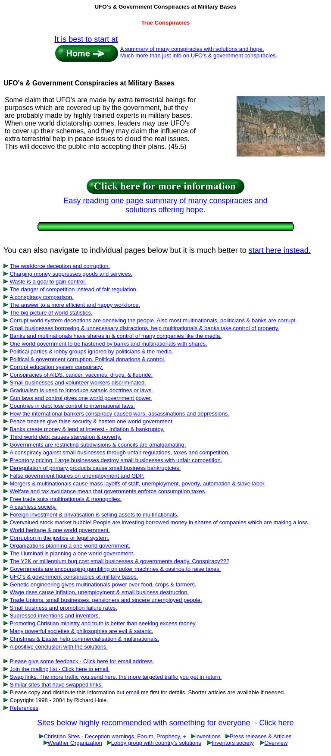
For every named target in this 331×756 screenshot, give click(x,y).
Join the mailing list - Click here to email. (59, 669)
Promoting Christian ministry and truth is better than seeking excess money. (103, 623)
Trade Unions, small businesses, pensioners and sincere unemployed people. (105, 600)
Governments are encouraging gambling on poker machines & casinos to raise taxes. (115, 569)
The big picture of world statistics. (50, 312)
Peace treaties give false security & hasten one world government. (91, 421)
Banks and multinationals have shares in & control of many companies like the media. (115, 336)
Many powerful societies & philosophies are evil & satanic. (81, 631)
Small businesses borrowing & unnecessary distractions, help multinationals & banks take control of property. (144, 328)
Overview (275, 743)
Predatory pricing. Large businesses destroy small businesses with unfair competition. (115, 460)
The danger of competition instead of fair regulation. (73, 289)
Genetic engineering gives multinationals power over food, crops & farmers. (102, 584)
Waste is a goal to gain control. (47, 281)
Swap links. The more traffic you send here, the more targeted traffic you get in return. (115, 677)
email (132, 692)
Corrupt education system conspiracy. (56, 367)
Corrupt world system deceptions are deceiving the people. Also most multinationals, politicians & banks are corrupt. (153, 320)
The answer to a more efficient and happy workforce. (74, 305)
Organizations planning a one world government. (69, 545)
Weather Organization (75, 743)
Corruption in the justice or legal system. (59, 538)
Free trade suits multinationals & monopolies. (65, 499)
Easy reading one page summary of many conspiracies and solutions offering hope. (165, 205)
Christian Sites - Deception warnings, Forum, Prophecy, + (115, 736)
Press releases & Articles (261, 736)
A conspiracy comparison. (41, 297)
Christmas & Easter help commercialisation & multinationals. (84, 639)
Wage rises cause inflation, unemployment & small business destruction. (99, 592)
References (23, 708)
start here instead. (280, 250)
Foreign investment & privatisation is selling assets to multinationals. (93, 514)
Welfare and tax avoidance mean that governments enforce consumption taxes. (107, 491)
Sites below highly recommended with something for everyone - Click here (165, 722)
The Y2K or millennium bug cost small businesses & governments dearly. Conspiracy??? (119, 561)
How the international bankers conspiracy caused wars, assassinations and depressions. (119, 413)
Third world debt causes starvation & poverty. (65, 437)
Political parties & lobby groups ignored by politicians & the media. (91, 351)
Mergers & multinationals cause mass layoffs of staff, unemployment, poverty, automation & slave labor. (137, 483)
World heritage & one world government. (59, 530)
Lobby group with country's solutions (156, 743)
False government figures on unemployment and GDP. (76, 475)
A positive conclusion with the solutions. (58, 646)
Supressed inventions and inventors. (54, 615)
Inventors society (233, 743)
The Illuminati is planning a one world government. (71, 553)
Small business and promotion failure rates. (63, 608)
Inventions (208, 736)
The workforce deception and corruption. (59, 266)
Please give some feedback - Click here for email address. (81, 661)
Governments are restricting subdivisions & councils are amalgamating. (97, 444)
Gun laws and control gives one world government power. (80, 398)
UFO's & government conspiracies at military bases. (73, 576)
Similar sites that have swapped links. (56, 684)
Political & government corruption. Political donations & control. (87, 359)
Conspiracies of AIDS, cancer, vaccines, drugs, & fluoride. (81, 375)
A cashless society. (32, 507)
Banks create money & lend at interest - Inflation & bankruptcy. (86, 429)
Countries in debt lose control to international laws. (72, 406)
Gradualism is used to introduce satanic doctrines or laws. (81, 390)
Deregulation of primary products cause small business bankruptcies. (95, 468)
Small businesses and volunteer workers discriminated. (77, 382)
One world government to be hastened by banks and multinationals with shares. (108, 343)
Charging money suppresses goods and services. (70, 274)
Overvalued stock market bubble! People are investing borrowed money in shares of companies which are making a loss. (159, 522)
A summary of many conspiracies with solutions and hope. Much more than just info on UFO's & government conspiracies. (198, 52)
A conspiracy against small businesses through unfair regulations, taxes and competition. (119, 452)
